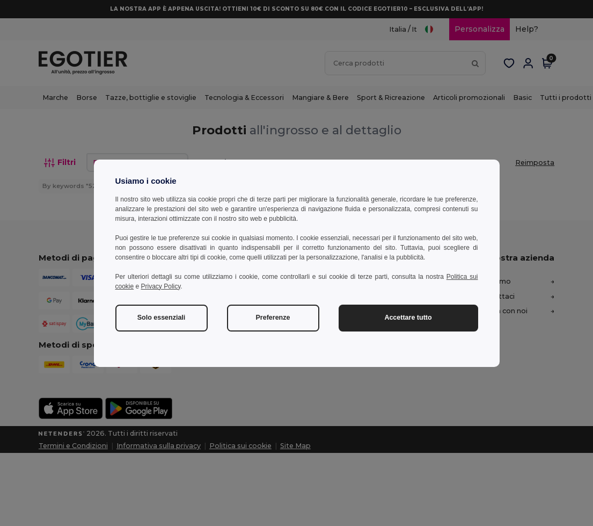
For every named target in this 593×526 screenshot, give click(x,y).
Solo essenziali (161, 317)
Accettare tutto (407, 317)
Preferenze (273, 317)
